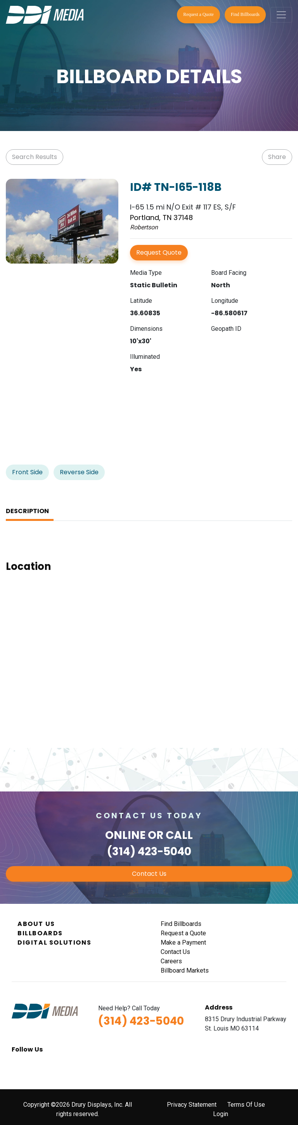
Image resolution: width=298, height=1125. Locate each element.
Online (125, 835)
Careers (171, 961)
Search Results (34, 156)
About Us (36, 923)
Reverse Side (79, 472)
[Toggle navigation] (281, 15)
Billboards (40, 933)
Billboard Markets (185, 970)
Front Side (27, 472)
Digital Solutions (54, 942)
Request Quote (159, 252)
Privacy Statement (192, 1104)
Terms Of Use (246, 1104)
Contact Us (149, 873)
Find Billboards (245, 14)
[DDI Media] (44, 14)
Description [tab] (27, 511)
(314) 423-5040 (149, 851)
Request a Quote (198, 14)
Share (277, 156)
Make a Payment (183, 942)
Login (220, 1114)
